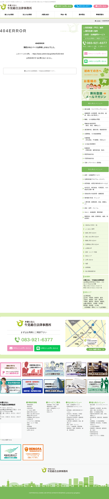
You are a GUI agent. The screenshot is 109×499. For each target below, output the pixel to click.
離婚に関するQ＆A (90, 240)
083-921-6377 (83, 6)
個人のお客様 (9, 14)
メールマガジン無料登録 (33, 421)
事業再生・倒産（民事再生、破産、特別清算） (96, 217)
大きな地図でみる (6, 440)
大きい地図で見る (95, 349)
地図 (86, 263)
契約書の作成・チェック (92, 198)
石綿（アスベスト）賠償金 (93, 162)
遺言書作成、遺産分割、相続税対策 (96, 129)
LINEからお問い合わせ (47, 348)
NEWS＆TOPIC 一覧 (91, 225)
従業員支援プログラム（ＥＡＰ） (95, 179)
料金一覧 (64, 14)
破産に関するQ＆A (90, 233)
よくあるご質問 (89, 229)
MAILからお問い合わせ (20, 348)
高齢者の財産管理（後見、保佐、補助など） (93, 124)
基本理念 (82, 14)
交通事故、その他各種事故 (93, 134)
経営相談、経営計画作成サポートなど (96, 183)
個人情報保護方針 (90, 271)
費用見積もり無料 (51, 406)
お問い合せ (101, 6)
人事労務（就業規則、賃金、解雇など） (96, 203)
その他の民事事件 (90, 144)
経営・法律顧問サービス (95, 35)
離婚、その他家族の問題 (92, 119)
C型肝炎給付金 (89, 158)
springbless (77, 493)
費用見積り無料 (91, 31)
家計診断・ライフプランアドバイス (96, 109)
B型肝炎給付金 (89, 154)
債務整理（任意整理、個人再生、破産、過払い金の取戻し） (96, 114)
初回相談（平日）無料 (94, 28)
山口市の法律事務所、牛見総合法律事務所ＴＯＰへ (39, 71)
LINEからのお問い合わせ (95, 61)
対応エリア (88, 256)
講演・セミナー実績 (91, 252)
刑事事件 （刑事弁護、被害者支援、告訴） (95, 149)
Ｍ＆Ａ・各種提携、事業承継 (94, 212)
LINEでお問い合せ (63, 6)
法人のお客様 (27, 14)
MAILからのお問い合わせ (95, 53)
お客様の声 (88, 248)
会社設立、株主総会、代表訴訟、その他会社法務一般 (96, 188)
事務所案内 (100, 14)
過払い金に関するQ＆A (92, 236)
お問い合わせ (89, 259)
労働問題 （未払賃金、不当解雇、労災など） (96, 139)
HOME (97, 21)
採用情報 (87, 267)
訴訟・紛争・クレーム (91, 208)
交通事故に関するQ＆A (92, 244)
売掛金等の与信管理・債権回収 (94, 193)
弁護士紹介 (45, 14)
